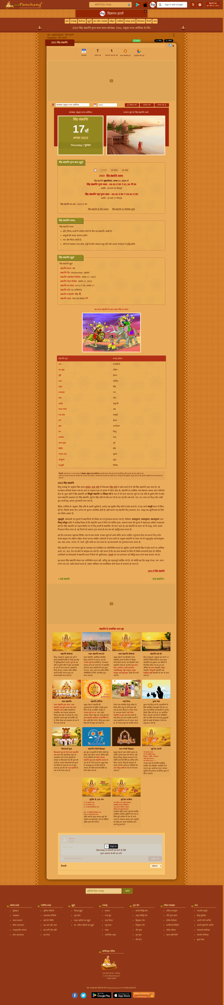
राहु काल (108, 925)
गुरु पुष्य (138, 935)
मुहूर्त (89, 21)
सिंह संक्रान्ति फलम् (114, 175)
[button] (172, 5)
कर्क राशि (95, 487)
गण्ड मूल (108, 915)
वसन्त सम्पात (17, 920)
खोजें (127, 891)
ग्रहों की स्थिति (48, 920)
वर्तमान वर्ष (146, 105)
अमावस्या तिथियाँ (49, 915)
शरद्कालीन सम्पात (20, 930)
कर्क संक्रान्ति (65, 579)
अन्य (155, 21)
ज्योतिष (120, 21)
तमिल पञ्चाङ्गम (171, 911)
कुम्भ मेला (200, 939)
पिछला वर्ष (131, 105)
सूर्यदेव (87, 487)
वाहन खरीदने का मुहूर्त (82, 920)
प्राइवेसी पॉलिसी (111, 978)
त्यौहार (112, 21)
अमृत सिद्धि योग (141, 915)
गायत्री (110, 554)
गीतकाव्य (141, 21)
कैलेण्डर (82, 21)
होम (67, 21)
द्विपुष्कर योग (140, 920)
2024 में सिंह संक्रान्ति (156, 571)
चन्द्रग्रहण (16, 915)
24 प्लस (125, 170)
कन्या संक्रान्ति (157, 579)
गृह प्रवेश (77, 915)
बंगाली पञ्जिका (203, 935)
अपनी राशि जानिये (204, 920)
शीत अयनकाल (18, 935)
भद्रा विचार (109, 920)
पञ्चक (107, 911)
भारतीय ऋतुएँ (202, 911)
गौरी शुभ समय (171, 915)
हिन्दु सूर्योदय (201, 915)
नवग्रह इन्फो (130, 21)
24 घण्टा (114, 170)
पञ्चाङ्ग (74, 21)
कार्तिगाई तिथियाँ (172, 925)
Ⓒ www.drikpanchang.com (111, 976)
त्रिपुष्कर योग (140, 925)
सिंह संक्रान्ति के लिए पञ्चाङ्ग (98, 209)
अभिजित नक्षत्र (110, 935)
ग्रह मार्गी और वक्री (50, 930)
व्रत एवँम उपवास (100, 21)
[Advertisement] (111, 81)
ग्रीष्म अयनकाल (18, 925)
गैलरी (149, 21)
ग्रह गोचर (46, 935)
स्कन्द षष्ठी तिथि (172, 935)
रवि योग (139, 939)
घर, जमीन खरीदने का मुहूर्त (84, 925)
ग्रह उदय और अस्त (50, 925)
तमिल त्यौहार (171, 930)
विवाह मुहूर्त (78, 911)
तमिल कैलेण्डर (171, 920)
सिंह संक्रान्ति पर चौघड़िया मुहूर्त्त (123, 209)
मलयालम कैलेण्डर (203, 930)
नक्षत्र (107, 930)
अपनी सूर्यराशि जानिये (205, 925)
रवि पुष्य (139, 930)
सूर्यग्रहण (16, 911)
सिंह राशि (113, 487)
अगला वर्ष (161, 105)
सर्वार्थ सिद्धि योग (142, 911)
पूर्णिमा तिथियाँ (48, 911)
